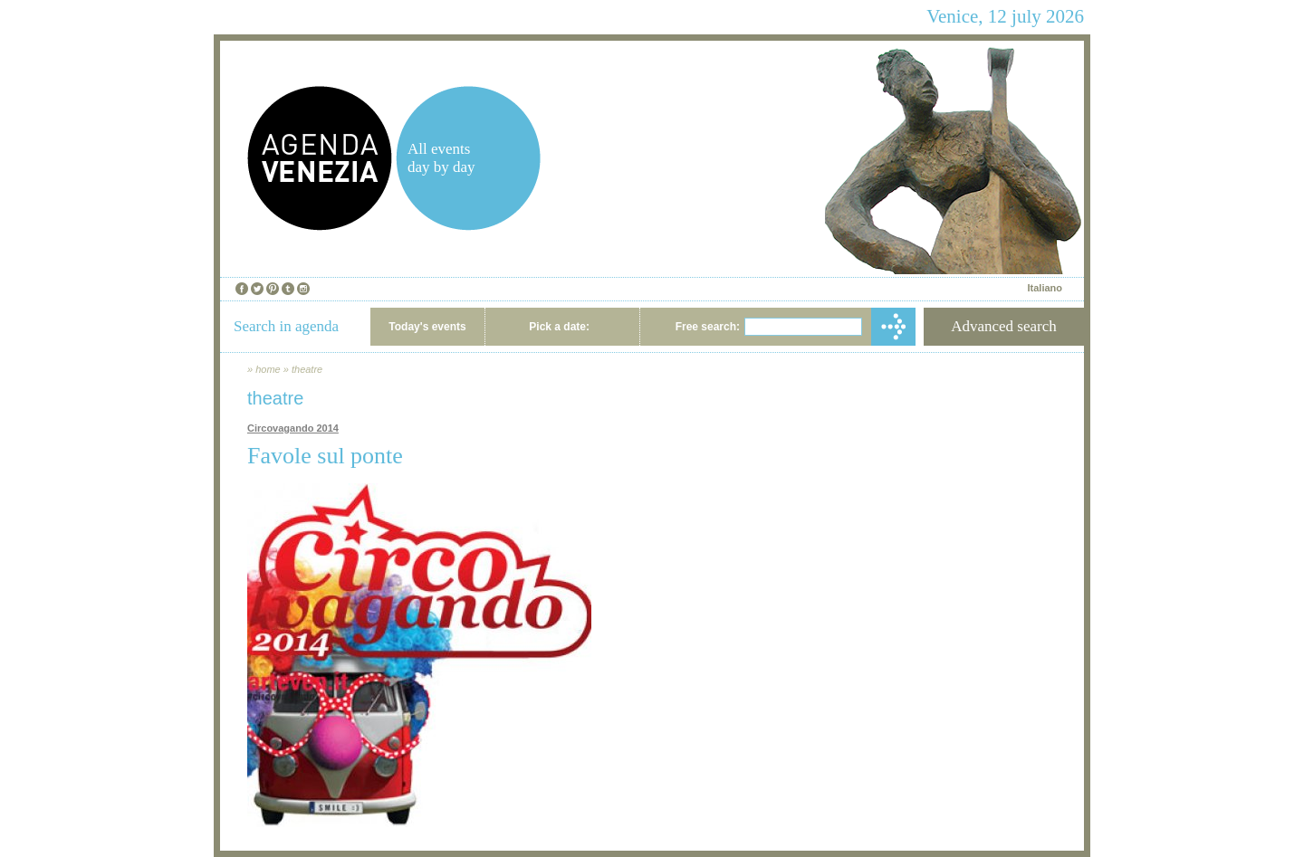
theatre (307, 369)
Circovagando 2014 (293, 428)
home (268, 369)
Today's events (426, 326)
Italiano (1044, 287)
